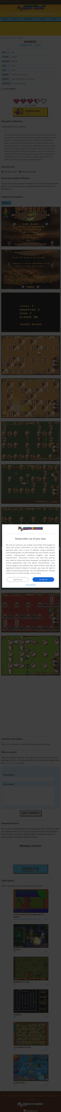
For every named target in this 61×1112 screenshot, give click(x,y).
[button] (30, 585)
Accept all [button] (43, 579)
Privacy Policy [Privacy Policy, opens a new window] (35, 573)
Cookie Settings (23, 573)
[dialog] (30, 556)
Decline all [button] (17, 579)
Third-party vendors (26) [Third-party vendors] (28, 558)
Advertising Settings (21, 570)
